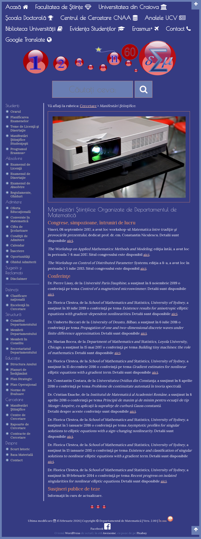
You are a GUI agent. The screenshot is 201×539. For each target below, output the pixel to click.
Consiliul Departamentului (23, 322)
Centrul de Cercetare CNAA (99, 17)
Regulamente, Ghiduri (20, 194)
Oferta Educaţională (20, 210)
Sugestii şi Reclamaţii (14, 270)
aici (70, 240)
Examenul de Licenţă (20, 166)
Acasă (16, 7)
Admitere (13, 201)
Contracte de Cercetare (20, 435)
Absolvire (13, 158)
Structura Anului (23, 364)
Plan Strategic (21, 379)
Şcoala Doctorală (29, 17)
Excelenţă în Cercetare (19, 307)
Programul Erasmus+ (18, 151)
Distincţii (11, 289)
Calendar (17, 245)
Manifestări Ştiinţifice (19, 407)
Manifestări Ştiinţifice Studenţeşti (19, 139)
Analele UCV (165, 17)
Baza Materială (21, 455)
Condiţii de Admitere (19, 238)
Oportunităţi (20, 257)
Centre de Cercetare (18, 417)
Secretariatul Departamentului (23, 351)
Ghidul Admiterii (23, 262)
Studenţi (12, 105)
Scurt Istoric (20, 449)
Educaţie (12, 357)
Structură (13, 314)
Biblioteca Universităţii (34, 28)
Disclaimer (18, 279)
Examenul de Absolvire (20, 185)
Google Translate (28, 39)
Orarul (15, 112)
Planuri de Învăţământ (18, 372)
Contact (178, 28)
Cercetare (14, 399)
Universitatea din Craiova (132, 7)
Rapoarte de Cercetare (19, 426)
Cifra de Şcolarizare (19, 229)
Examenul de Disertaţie (20, 176)
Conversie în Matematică (20, 219)
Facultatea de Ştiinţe (63, 7)
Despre (11, 442)
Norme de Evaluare (17, 392)
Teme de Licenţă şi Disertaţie (24, 128)
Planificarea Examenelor (19, 119)
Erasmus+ (145, 28)
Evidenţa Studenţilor (97, 28)
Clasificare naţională (18, 298)
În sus (166, 520)
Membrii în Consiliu (18, 341)
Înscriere (17, 251)
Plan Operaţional (23, 385)
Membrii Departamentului (23, 332)
